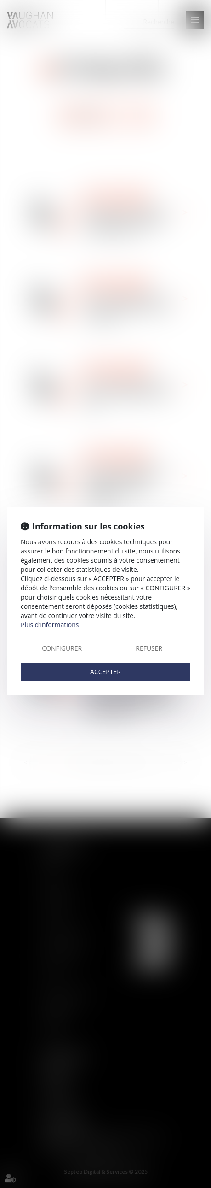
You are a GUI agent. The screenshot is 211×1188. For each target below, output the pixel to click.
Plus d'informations (50, 624)
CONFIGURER (62, 648)
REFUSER (149, 648)
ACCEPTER (105, 671)
